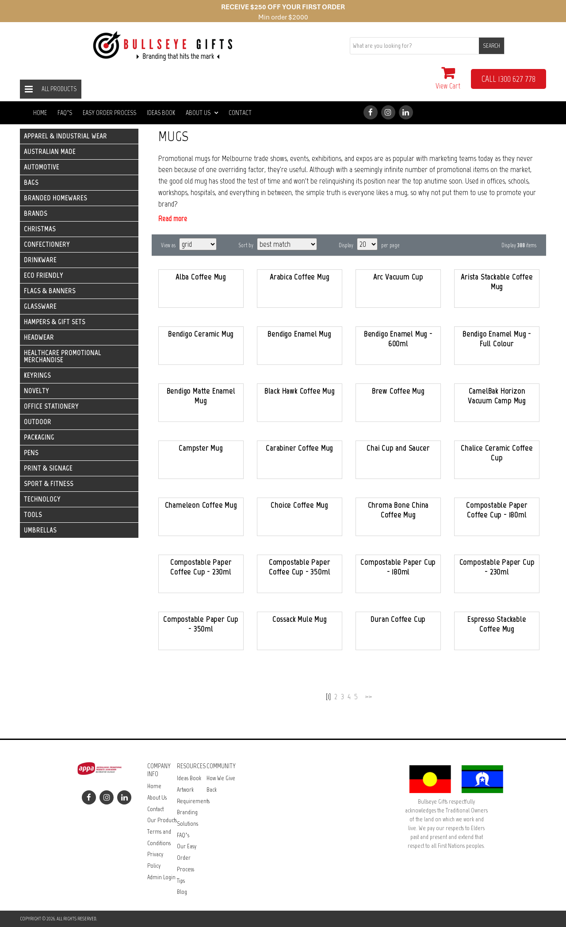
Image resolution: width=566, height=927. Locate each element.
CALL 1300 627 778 (508, 78)
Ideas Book (161, 112)
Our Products (162, 820)
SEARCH (491, 46)
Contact (240, 112)
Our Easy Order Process (186, 858)
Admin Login (161, 877)
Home (40, 112)
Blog (182, 892)
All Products (59, 89)
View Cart (448, 78)
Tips (181, 881)
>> (368, 696)
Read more (172, 218)
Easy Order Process (109, 112)
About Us (202, 112)
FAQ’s (64, 112)
